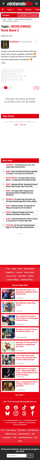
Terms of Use (11, 276)
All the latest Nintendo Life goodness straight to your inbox (20, 450)
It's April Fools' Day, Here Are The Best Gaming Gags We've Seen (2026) (21, 200)
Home (4, 19)
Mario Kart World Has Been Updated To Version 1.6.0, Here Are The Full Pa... (21, 172)
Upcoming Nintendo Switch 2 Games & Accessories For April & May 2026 (22, 220)
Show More (20, 395)
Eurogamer (7, 437)
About (14, 269)
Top (8, 269)
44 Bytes (14, 423)
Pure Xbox (22, 430)
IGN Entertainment (31, 420)
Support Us (10, 272)
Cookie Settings (13, 280)
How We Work (29, 269)
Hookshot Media (12, 420)
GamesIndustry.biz (25, 437)
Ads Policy (22, 276)
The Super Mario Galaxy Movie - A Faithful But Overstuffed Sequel (21, 179)
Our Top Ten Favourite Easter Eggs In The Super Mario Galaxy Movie (20, 226)
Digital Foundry (11, 434)
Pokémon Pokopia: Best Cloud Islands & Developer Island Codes (19, 213)
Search (34, 15)
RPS (20, 441)
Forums (5, 15)
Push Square (11, 430)
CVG (35, 437)
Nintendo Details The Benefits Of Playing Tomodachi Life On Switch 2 (20, 207)
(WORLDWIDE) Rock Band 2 (16, 28)
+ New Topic (23, 15)
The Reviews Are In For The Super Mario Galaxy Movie (20, 166)
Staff (20, 269)
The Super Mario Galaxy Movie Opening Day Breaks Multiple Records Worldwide (20, 193)
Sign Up (23, 125)
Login (16, 125)
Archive (31, 276)
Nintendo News (24, 434)
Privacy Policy (29, 272)
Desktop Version (27, 280)
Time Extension (33, 430)
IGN (33, 434)
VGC (14, 437)
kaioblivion (14, 42)
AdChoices (21, 423)
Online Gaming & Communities (23, 19)
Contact (19, 272)
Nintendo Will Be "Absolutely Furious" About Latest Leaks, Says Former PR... (22, 185)
